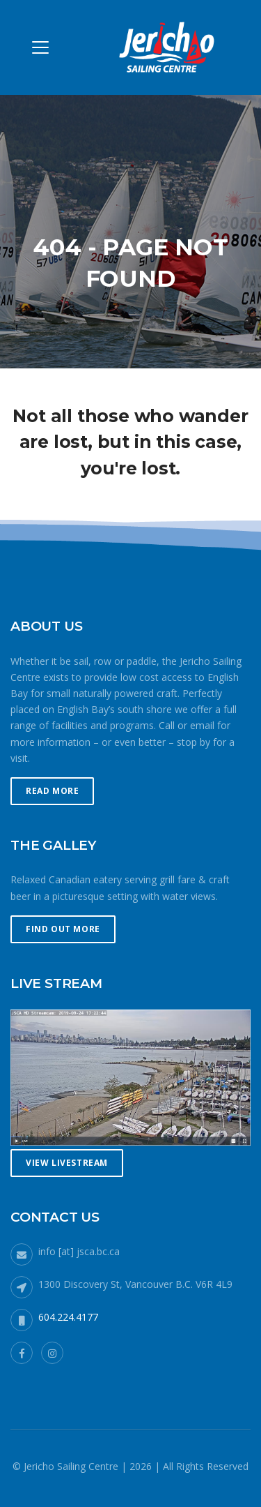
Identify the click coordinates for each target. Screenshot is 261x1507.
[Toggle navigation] (40, 47)
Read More (52, 791)
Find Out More (63, 929)
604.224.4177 (68, 1317)
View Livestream (67, 1163)
